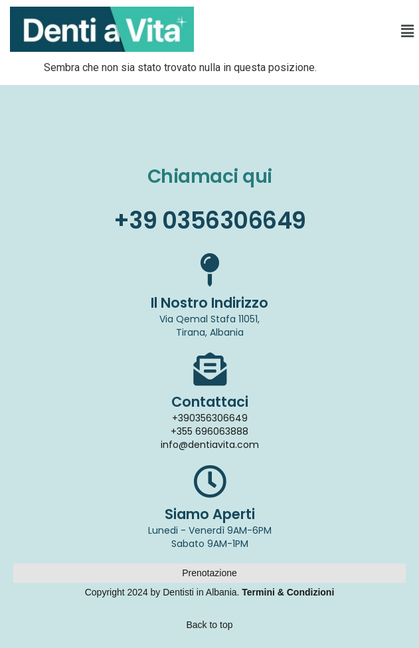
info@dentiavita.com (210, 444)
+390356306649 (210, 418)
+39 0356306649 (210, 220)
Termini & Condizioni (288, 592)
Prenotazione (209, 573)
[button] (407, 31)
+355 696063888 (209, 431)
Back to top (209, 624)
